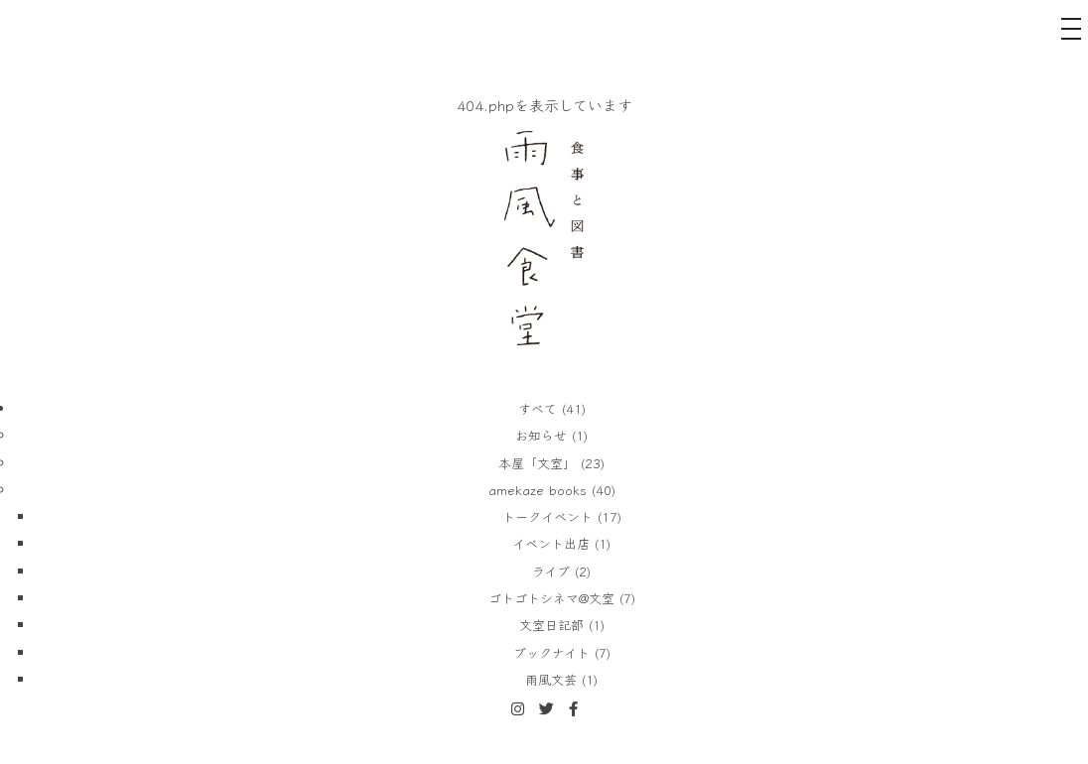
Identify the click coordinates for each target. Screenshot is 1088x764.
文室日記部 (551, 624)
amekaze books (537, 489)
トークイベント (547, 516)
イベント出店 (551, 543)
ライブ (551, 571)
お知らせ (541, 435)
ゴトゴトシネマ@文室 (551, 597)
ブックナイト (551, 652)
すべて (537, 408)
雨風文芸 (551, 679)
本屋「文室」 (537, 462)
